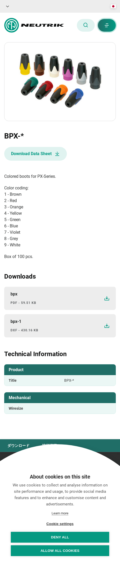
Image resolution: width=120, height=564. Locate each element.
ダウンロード (18, 445)
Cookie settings (60, 524)
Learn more (60, 513)
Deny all (60, 537)
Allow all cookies (60, 551)
